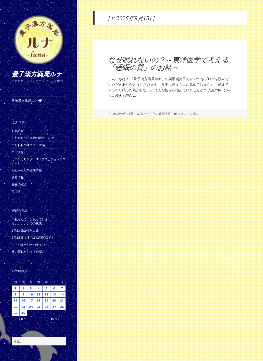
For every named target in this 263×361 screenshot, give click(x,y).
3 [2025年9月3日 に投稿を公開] (31, 288)
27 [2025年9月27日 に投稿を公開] (54, 307)
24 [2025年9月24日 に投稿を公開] (31, 307)
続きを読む (125, 96)
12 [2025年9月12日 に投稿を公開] (46, 294)
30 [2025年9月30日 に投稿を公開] (23, 313)
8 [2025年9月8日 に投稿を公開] (15, 294)
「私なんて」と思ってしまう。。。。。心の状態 (30, 221)
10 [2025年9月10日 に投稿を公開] (31, 294)
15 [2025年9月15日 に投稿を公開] (15, 300)
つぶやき (18, 152)
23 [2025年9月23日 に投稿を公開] (23, 307)
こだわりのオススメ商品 (28, 145)
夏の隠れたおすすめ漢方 (28, 251)
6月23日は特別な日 (25, 230)
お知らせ (18, 131)
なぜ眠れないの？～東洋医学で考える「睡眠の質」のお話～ (168, 63)
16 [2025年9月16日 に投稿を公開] (23, 300)
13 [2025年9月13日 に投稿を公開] (54, 294)
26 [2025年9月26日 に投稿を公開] (46, 307)
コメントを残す (188, 114)
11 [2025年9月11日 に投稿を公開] (38, 294)
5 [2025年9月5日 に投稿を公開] (46, 288)
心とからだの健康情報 (27, 170)
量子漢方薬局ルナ (37, 74)
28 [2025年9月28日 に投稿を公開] (62, 307)
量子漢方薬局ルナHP (27, 100)
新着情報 (18, 177)
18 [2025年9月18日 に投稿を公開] (38, 300)
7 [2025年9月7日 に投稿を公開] (62, 288)
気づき (16, 191)
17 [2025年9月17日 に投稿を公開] (31, 300)
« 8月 (22, 319)
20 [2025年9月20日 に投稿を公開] (54, 300)
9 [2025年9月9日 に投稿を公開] (23, 294)
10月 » (54, 319)
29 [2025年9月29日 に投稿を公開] (15, 313)
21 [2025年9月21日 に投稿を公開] (62, 300)
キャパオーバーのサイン (28, 245)
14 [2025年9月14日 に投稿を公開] (62, 294)
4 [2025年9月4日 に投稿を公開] (38, 288)
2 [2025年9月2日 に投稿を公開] (23, 288)
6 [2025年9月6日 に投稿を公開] (54, 288)
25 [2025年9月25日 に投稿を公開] (38, 307)
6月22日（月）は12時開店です (33, 237)
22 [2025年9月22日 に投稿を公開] (15, 307)
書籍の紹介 (19, 184)
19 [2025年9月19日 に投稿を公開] (46, 300)
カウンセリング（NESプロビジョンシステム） (39, 161)
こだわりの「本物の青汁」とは (33, 138)
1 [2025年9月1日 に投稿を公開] (15, 288)
